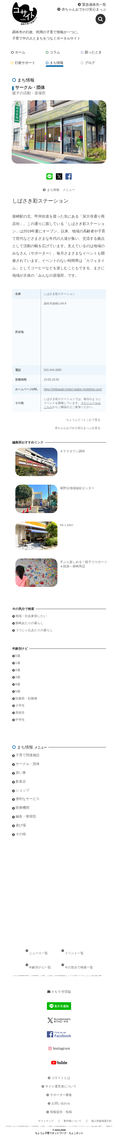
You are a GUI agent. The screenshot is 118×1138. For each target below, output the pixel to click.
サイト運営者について (60, 1086)
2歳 (17, 670)
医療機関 (22, 808)
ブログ (88, 63)
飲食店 (21, 781)
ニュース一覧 (38, 953)
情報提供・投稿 (61, 1112)
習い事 (21, 773)
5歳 (17, 691)
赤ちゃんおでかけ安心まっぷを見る (77, 428)
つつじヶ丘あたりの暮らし (34, 630)
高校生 (20, 712)
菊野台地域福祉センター (77, 488)
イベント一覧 (74, 953)
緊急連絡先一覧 (94, 5)
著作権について (72, 1121)
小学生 (20, 705)
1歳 (17, 662)
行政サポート (23, 63)
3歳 (17, 677)
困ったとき (91, 52)
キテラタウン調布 (72, 451)
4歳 (17, 684)
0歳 (17, 655)
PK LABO (66, 525)
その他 (21, 834)
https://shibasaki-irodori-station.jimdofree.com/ (73, 389)
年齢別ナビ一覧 (40, 967)
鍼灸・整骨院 (26, 816)
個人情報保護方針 (101, 1121)
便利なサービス (28, 799)
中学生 (20, 719)
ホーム (18, 52)
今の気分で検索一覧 (79, 967)
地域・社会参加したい (31, 616)
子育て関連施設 (28, 755)
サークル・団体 (28, 764)
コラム (53, 52)
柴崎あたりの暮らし (29, 623)
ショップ (22, 790)
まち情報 (54, 63)
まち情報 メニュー (59, 189)
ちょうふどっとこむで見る (83, 419)
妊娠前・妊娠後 (26, 698)
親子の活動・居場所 (28, 93)
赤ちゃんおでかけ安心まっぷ (84, 9)
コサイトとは (60, 1077)
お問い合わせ (60, 1103)
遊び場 (21, 825)
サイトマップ (45, 1121)
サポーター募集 (61, 1095)
